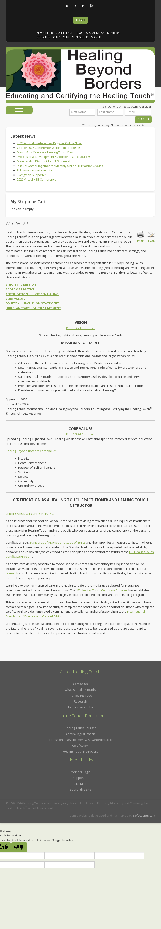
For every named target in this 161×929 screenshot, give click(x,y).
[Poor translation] (19, 847)
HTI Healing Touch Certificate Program (102, 590)
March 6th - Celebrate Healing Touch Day (45, 152)
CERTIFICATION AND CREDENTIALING (30, 514)
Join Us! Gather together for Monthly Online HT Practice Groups (60, 166)
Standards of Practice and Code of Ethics (57, 542)
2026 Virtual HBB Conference (36, 179)
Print (141, 236)
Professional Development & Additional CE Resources (54, 157)
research (12, 573)
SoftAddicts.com (144, 815)
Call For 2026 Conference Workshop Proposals (49, 148)
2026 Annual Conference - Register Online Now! (49, 143)
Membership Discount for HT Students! (43, 161)
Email (151, 236)
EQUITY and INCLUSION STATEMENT (32, 303)
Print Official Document (80, 328)
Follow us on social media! (35, 170)
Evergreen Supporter (31, 175)
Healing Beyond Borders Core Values (31, 451)
